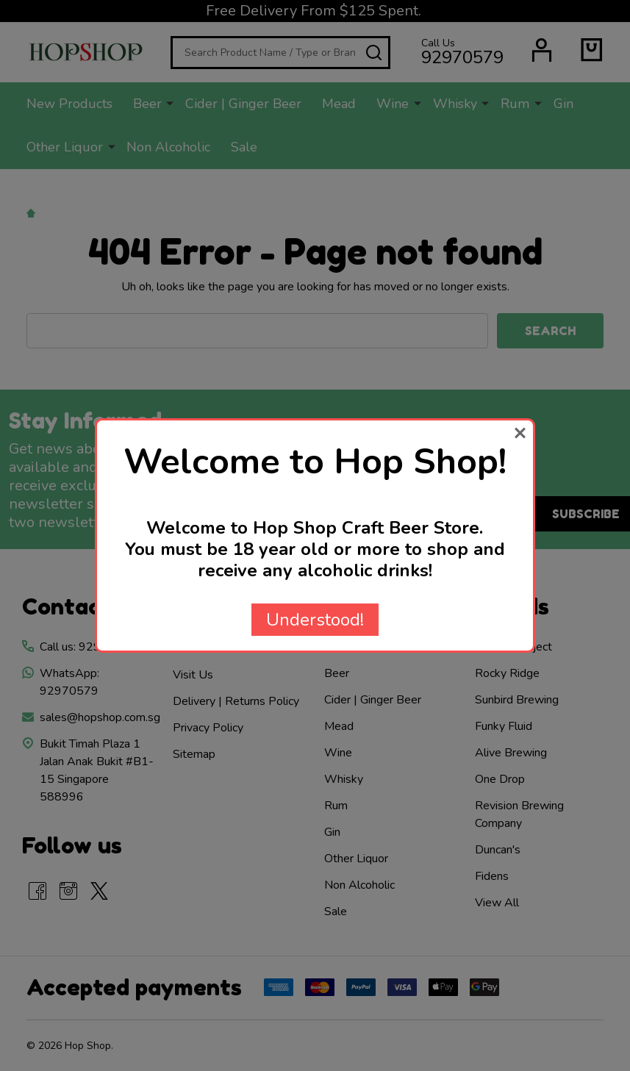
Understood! (315, 619)
